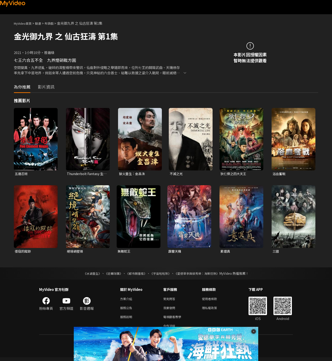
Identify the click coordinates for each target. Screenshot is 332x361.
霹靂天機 (175, 251)
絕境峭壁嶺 (75, 251)
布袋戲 (54, 23)
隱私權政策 (213, 309)
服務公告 (127, 309)
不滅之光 (177, 173)
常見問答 (170, 300)
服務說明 (127, 319)
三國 (276, 251)
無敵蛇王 (124, 251)
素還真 (225, 251)
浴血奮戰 (279, 173)
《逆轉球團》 (111, 274)
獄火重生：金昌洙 (133, 173)
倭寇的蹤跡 (23, 251)
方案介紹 (127, 300)
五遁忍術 (22, 173)
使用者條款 (213, 300)
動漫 (41, 23)
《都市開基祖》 (135, 274)
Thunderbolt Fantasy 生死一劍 (86, 173)
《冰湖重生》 (88, 274)
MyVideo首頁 (24, 23)
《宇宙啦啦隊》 (161, 274)
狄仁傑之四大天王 (234, 173)
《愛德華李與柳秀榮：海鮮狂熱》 (199, 274)
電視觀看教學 (173, 319)
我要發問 (170, 309)
